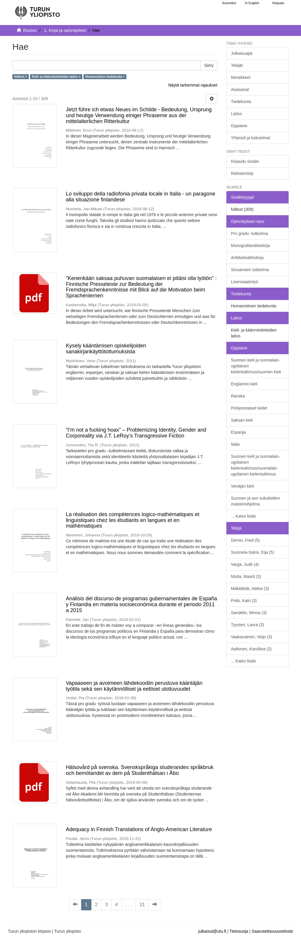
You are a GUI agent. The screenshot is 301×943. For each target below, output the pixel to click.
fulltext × (20, 76)
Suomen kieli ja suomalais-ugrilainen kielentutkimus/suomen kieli (256, 366)
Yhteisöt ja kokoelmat (250, 137)
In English (252, 3)
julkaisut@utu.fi (212, 931)
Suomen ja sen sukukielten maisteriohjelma (255, 501)
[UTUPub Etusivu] (37, 10)
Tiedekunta (241, 101)
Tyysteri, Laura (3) (247, 624)
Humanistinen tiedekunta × (105, 76)
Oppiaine (239, 125)
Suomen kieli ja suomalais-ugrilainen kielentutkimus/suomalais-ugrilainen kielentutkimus (255, 465)
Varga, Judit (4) (245, 564)
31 (142, 904)
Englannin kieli (244, 384)
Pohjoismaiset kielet (249, 408)
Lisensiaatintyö (244, 281)
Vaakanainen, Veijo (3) (251, 636)
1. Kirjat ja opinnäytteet (65, 30)
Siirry (209, 65)
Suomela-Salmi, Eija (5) (252, 552)
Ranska (238, 396)
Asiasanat (240, 89)
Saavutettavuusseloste (272, 931)
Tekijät (237, 65)
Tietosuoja (239, 931)
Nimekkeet (240, 77)
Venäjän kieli (242, 486)
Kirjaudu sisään (245, 161)
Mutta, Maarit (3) (246, 576)
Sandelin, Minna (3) (249, 612)
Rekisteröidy (242, 173)
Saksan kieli (242, 420)
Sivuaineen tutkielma (250, 269)
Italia (235, 444)
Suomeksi (229, 3)
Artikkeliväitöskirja (247, 257)
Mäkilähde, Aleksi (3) (250, 588)
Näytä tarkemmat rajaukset (192, 85)
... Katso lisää (243, 516)
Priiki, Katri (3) (244, 600)
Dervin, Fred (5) (245, 540)
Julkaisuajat (241, 53)
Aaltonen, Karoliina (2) (251, 649)
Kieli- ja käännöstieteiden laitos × (56, 76)
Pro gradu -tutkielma (249, 233)
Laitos (236, 113)
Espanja (238, 432)
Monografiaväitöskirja (250, 245)
